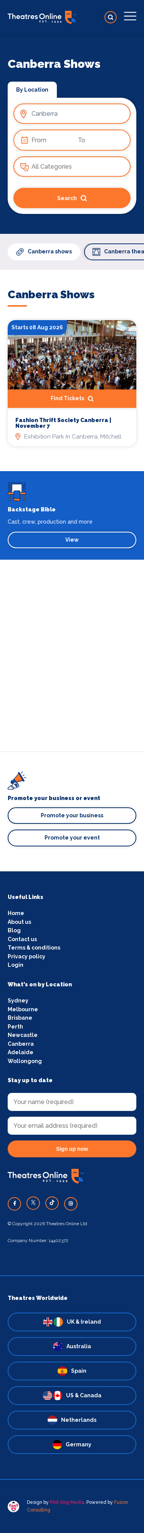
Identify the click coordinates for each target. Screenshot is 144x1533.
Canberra (21, 1044)
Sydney (18, 1000)
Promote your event (72, 838)
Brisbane (20, 1018)
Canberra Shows (51, 294)
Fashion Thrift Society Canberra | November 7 (63, 423)
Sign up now (72, 1149)
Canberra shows (44, 252)
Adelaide (20, 1052)
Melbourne (23, 1009)
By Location (32, 90)
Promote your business (72, 815)
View (72, 540)
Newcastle (23, 1035)
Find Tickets (72, 399)
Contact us (22, 939)
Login (15, 965)
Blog (14, 930)
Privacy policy (26, 956)
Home (16, 913)
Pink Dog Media (67, 1502)
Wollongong (25, 1061)
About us (19, 922)
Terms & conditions (34, 948)
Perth (15, 1027)
